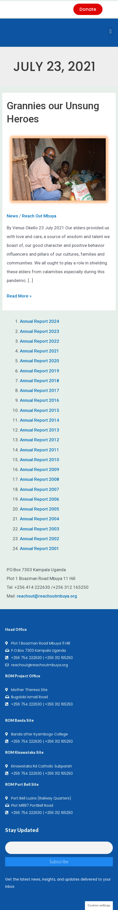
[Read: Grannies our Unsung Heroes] (59, 169)
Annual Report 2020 (39, 360)
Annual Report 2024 (39, 321)
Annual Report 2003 (39, 528)
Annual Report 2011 (39, 449)
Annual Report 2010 (39, 459)
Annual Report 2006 (39, 499)
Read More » (19, 295)
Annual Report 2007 (39, 489)
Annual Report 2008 (39, 479)
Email (9, 838)
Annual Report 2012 (39, 439)
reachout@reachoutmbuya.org (47, 596)
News (12, 215)
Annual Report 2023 (39, 331)
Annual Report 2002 (39, 538)
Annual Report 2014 (39, 420)
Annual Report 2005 (39, 509)
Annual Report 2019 (39, 370)
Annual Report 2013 (39, 430)
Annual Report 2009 (39, 469)
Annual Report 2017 (39, 390)
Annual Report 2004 (39, 518)
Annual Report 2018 (39, 380)
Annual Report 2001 (39, 548)
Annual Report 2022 (39, 341)
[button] (110, 31)
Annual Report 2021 (39, 351)
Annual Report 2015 (39, 410)
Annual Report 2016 (39, 400)
